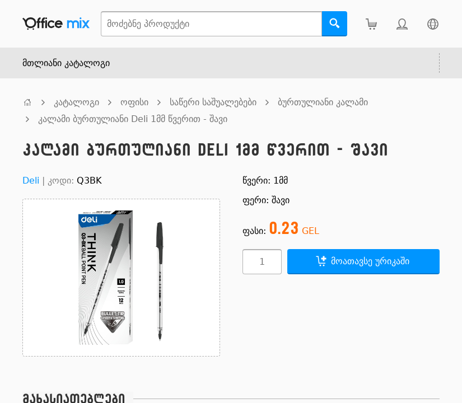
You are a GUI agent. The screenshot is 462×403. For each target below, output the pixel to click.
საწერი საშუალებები (213, 102)
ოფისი (134, 102)
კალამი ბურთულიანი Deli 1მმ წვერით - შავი (132, 119)
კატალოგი (76, 102)
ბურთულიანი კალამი (323, 102)
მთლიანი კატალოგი (66, 63)
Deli (30, 180)
